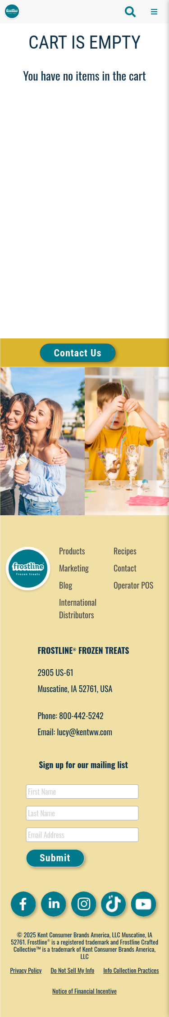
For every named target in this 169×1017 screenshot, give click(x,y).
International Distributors (77, 608)
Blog (65, 585)
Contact (125, 568)
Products (72, 551)
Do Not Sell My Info (72, 970)
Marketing (74, 568)
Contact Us (78, 352)
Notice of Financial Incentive (84, 990)
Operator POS (133, 585)
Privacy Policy (25, 970)
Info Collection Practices (131, 970)
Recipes (125, 551)
